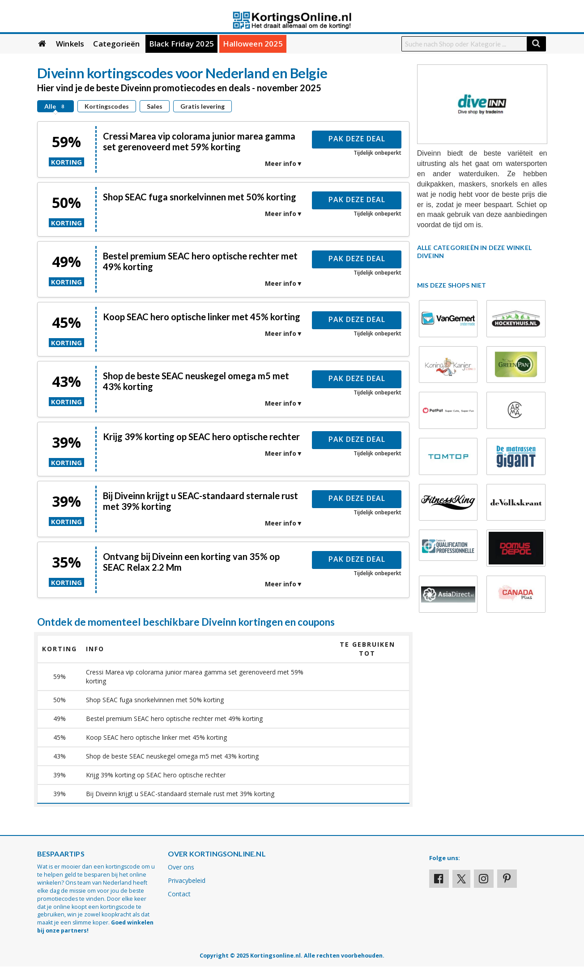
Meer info (280, 163)
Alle (55, 106)
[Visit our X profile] (461, 879)
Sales (154, 106)
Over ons (181, 867)
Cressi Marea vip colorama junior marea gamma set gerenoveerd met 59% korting (199, 141)
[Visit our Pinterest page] (507, 878)
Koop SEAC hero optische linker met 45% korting (201, 316)
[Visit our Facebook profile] (439, 878)
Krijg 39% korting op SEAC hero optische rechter (201, 436)
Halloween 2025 (253, 43)
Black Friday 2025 (181, 43)
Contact (179, 894)
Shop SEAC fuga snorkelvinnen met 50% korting (199, 196)
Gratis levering (202, 106)
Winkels (70, 43)
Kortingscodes (107, 106)
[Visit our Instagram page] (484, 878)
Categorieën (116, 43)
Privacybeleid (186, 880)
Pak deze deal (356, 139)
